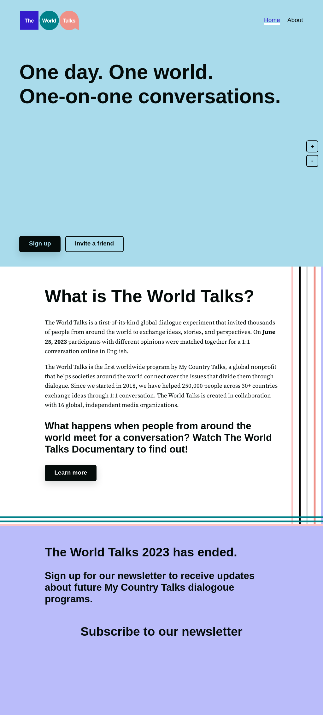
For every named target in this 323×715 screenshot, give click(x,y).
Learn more (71, 472)
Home (272, 20)
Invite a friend (94, 243)
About (295, 20)
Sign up (40, 243)
